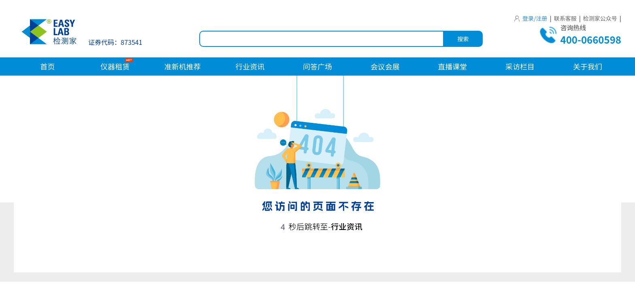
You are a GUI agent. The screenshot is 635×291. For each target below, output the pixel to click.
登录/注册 (530, 18)
